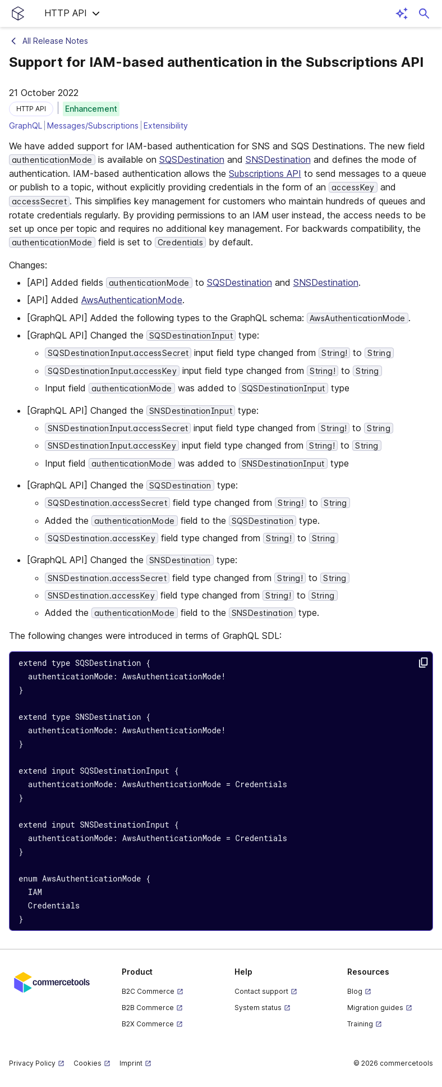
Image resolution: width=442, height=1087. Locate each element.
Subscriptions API (265, 173)
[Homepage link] (18, 13)
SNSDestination (278, 159)
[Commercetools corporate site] (52, 981)
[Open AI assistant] (402, 13)
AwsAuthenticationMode (131, 299)
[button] (72, 13)
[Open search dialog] (424, 13)
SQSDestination (191, 159)
